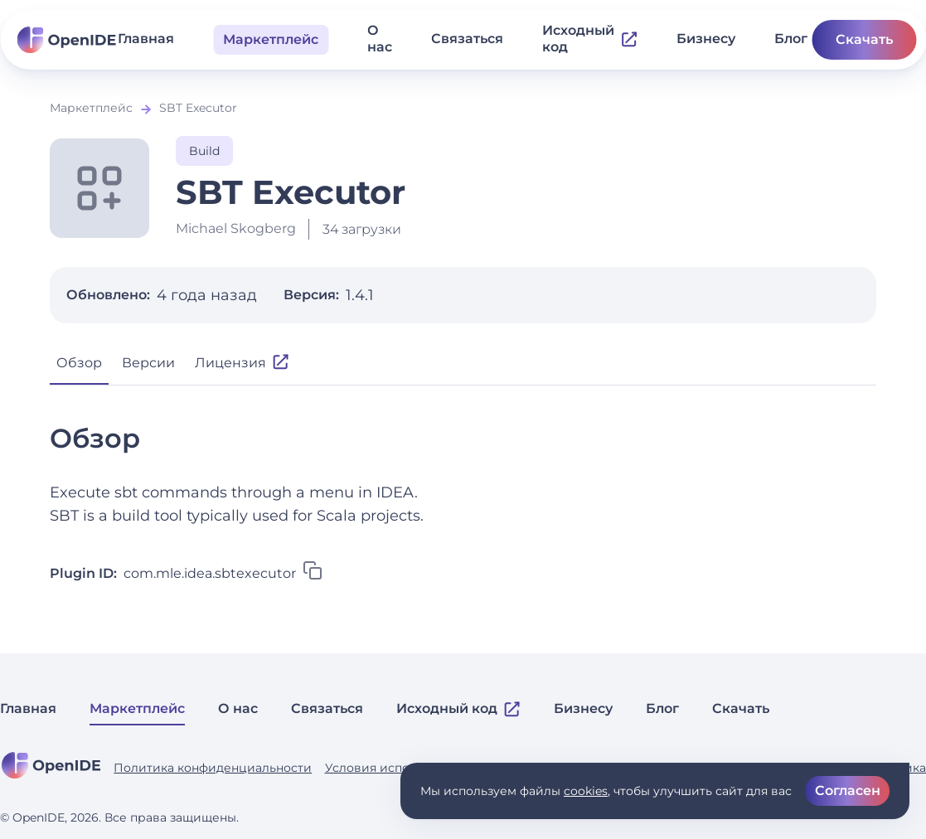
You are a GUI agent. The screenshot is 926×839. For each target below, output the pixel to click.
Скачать (864, 39)
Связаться (467, 38)
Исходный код (590, 38)
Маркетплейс (91, 107)
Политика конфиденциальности (213, 767)
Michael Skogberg (236, 228)
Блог (790, 38)
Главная (146, 38)
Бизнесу (705, 38)
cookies (586, 790)
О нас (379, 38)
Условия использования (399, 767)
